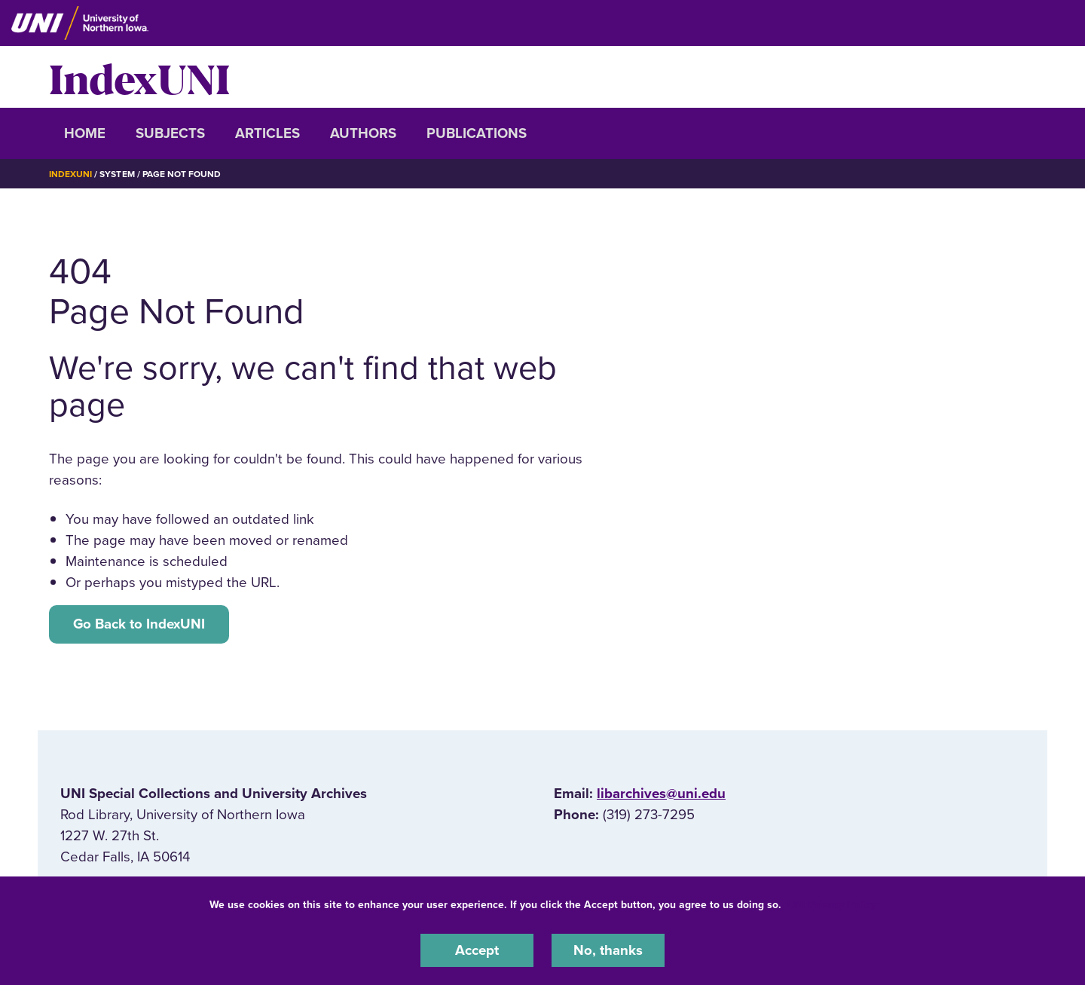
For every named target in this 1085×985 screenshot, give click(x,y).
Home (84, 133)
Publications (476, 133)
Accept (477, 950)
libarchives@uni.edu (661, 793)
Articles (267, 133)
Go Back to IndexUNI (139, 624)
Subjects (170, 133)
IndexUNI (139, 76)
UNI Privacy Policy (831, 904)
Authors (363, 133)
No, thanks (608, 950)
